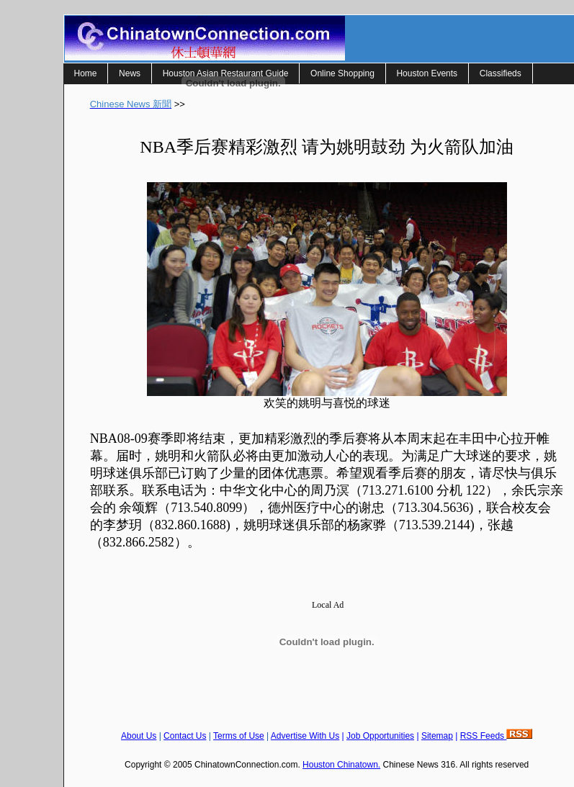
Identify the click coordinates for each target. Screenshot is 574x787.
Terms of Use (238, 736)
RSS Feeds (496, 736)
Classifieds (500, 73)
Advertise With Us (305, 736)
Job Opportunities (380, 736)
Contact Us (184, 736)
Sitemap (437, 736)
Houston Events (426, 73)
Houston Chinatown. (341, 765)
